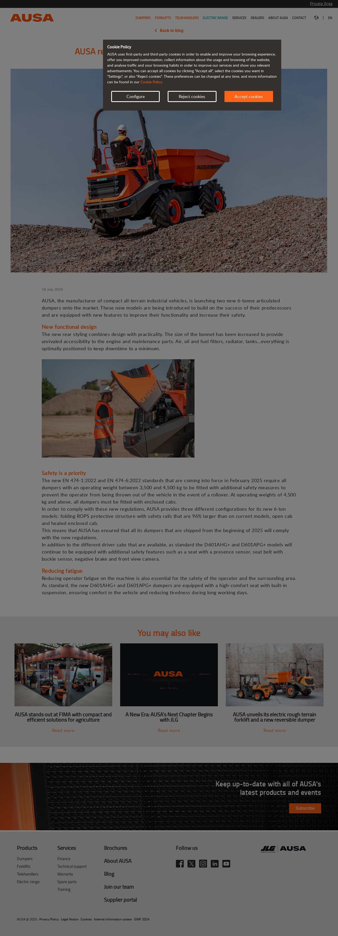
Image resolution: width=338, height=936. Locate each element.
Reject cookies (192, 96)
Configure (135, 96)
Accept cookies (248, 96)
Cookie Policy (151, 81)
